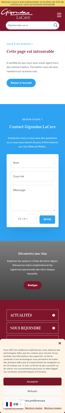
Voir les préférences (32, 400)
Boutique (32, 285)
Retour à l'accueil (21, 82)
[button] (60, 343)
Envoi (47, 219)
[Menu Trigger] (59, 16)
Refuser (32, 391)
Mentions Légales (33, 408)
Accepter (32, 381)
